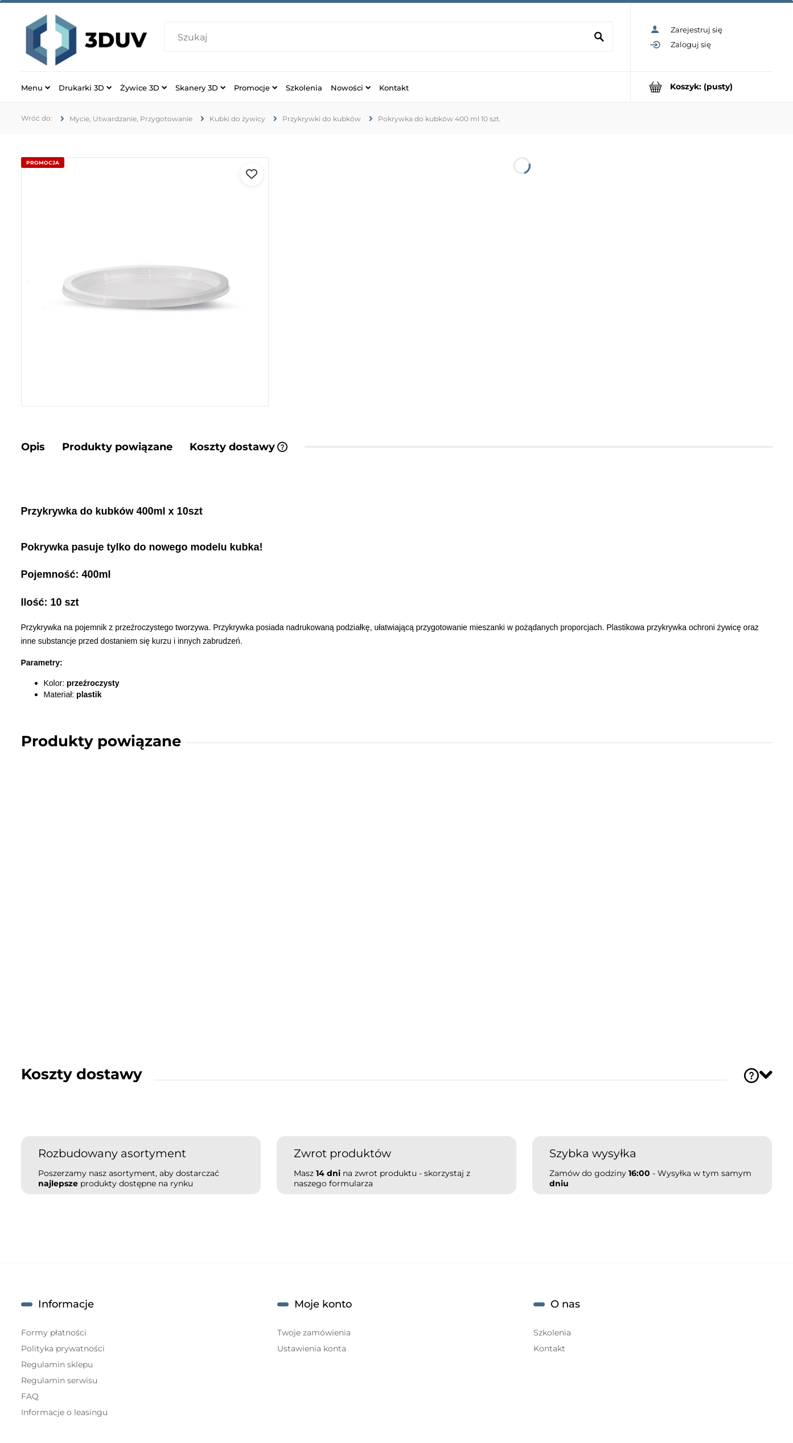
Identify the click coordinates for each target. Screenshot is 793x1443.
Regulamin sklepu (57, 1364)
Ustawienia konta (311, 1348)
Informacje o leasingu (64, 1412)
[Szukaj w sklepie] (377, 37)
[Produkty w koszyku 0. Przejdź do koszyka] (702, 87)
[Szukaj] (599, 37)
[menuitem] (35, 87)
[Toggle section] (766, 1074)
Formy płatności (54, 1332)
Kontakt (549, 1348)
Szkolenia (552, 1332)
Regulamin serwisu (59, 1380)
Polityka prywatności (63, 1348)
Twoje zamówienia (314, 1332)
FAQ (30, 1396)
